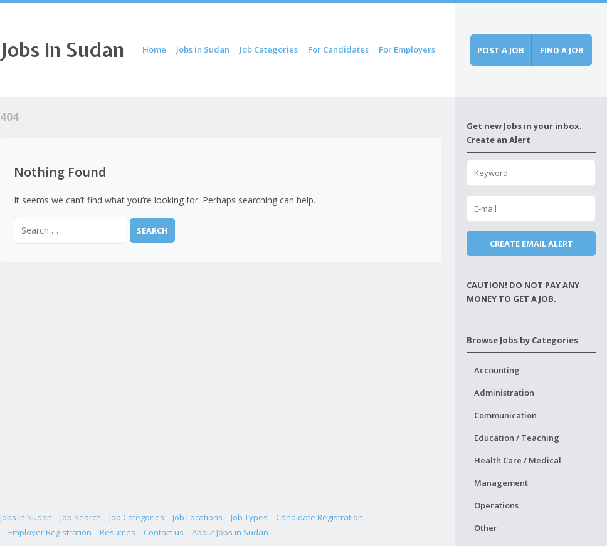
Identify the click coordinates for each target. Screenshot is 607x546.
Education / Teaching (516, 437)
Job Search (80, 517)
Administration (504, 392)
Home (154, 49)
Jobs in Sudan (62, 49)
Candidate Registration (319, 517)
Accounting (497, 370)
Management (501, 482)
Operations (496, 505)
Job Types (249, 517)
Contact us (164, 532)
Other (485, 527)
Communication (505, 415)
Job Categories (269, 49)
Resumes (117, 532)
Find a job (562, 50)
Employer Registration (50, 532)
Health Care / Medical (517, 460)
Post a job (500, 50)
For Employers (407, 49)
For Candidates (338, 49)
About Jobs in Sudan (230, 532)
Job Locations (197, 517)
